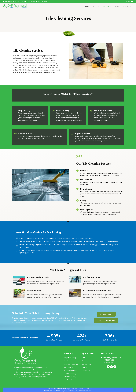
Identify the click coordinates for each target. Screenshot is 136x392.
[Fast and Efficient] (15, 133)
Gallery (117, 6)
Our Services (86, 364)
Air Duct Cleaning (70, 374)
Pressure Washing (70, 377)
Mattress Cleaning (70, 370)
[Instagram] (129, 1)
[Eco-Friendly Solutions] (91, 110)
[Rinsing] (77, 200)
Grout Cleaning (62, 110)
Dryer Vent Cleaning (71, 367)
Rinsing (83, 200)
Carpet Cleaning (70, 358)
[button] (110, 6)
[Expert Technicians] (72, 133)
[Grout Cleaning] (53, 110)
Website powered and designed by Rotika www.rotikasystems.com (68, 391)
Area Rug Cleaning (70, 380)
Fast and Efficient (25, 134)
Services (107, 6)
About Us (96, 6)
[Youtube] (132, 1)
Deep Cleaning (24, 110)
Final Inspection (86, 210)
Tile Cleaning (68, 361)
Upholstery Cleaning (71, 364)
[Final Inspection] (77, 209)
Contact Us (127, 6)
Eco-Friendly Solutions (103, 110)
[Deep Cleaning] (15, 110)
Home (87, 6)
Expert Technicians (83, 134)
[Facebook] (126, 1)
